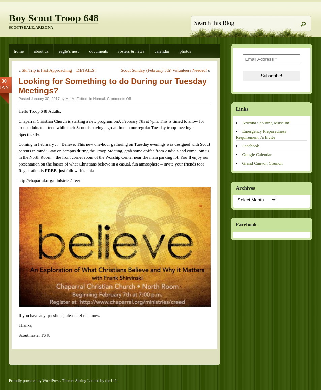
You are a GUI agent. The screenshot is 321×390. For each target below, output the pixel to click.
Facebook (250, 145)
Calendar (162, 51)
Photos (185, 51)
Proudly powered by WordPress (34, 380)
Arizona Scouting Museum (265, 122)
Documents (98, 51)
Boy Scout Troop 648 (54, 17)
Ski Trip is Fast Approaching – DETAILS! (59, 70)
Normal (99, 99)
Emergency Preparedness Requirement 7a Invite (261, 134)
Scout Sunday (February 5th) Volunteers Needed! (164, 70)
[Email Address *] (271, 59)
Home (19, 51)
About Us (41, 51)
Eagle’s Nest (69, 51)
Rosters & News (131, 51)
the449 (111, 380)
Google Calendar (257, 154)
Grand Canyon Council (262, 163)
